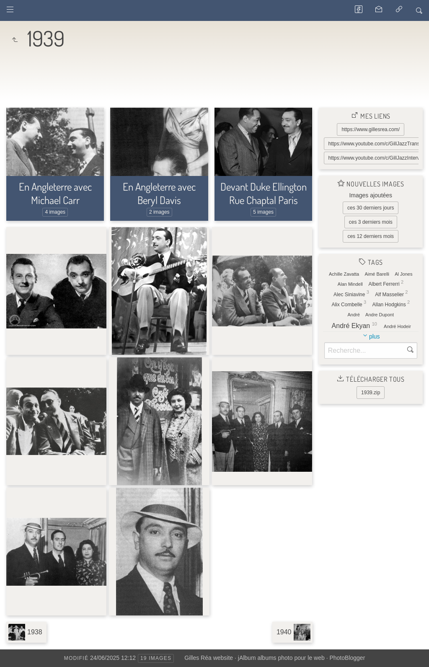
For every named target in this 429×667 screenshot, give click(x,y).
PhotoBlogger (347, 657)
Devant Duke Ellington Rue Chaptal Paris (263, 193)
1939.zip (370, 393)
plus (374, 336)
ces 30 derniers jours (370, 208)
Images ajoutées (370, 195)
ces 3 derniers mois (371, 222)
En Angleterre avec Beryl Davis (159, 193)
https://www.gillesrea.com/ (370, 129)
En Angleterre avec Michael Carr (55, 193)
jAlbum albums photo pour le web (281, 657)
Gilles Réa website (208, 657)
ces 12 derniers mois (370, 236)
